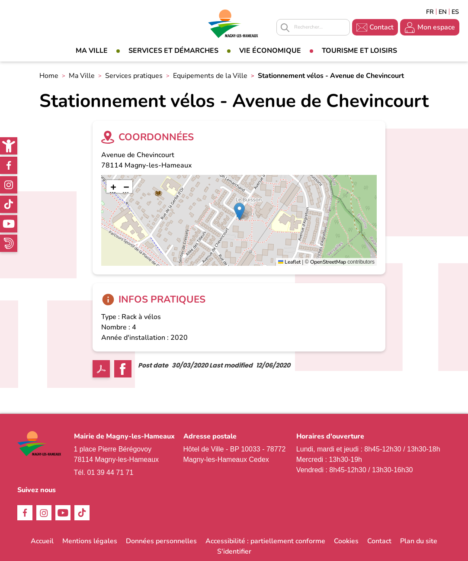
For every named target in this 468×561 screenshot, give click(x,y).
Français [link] (430, 12)
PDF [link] (101, 368)
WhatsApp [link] (8, 243)
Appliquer (285, 27)
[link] (8, 146)
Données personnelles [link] (161, 541)
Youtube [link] (8, 223)
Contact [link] (381, 27)
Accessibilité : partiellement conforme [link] (265, 541)
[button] (239, 211)
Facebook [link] (8, 165)
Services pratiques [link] (134, 76)
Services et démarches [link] (173, 50)
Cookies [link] (346, 541)
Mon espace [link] (436, 27)
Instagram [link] (8, 184)
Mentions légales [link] (89, 541)
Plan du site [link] (418, 541)
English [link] (443, 12)
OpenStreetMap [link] (328, 261)
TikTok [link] (8, 204)
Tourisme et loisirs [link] (359, 50)
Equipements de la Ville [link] (210, 76)
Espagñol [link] (455, 12)
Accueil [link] (42, 541)
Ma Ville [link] (92, 50)
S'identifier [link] (234, 551)
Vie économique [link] (270, 50)
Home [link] (48, 76)
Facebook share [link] (122, 368)
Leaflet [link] (289, 261)
